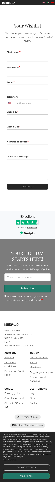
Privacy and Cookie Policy (14, 373)
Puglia (33, 403)
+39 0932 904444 (27, 417)
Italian (48, 2)
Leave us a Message (18, 156)
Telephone (12, 96)
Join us (33, 362)
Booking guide (12, 393)
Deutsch (52, 2)
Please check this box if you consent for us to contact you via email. (26, 298)
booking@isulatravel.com (27, 425)
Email (10, 82)
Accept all (26, 476)
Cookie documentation (10, 460)
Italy (32, 393)
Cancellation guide (14, 398)
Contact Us (28, 186)
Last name (13, 67)
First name (13, 52)
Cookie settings (26, 467)
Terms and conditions (10, 364)
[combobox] (10, 103)
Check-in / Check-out (14, 405)
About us (9, 357)
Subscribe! (27, 288)
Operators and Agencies (38, 379)
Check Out (13, 126)
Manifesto (35, 367)
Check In (12, 111)
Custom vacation (39, 357)
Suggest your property (40, 372)
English (44, 2)
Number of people (17, 141)
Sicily (32, 398)
